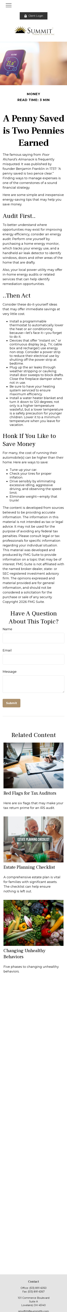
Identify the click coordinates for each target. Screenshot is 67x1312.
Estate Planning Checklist (29, 867)
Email (7, 650)
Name (7, 629)
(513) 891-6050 (38, 1288)
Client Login (33, 15)
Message (10, 672)
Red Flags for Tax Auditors (29, 793)
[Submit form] (11, 703)
